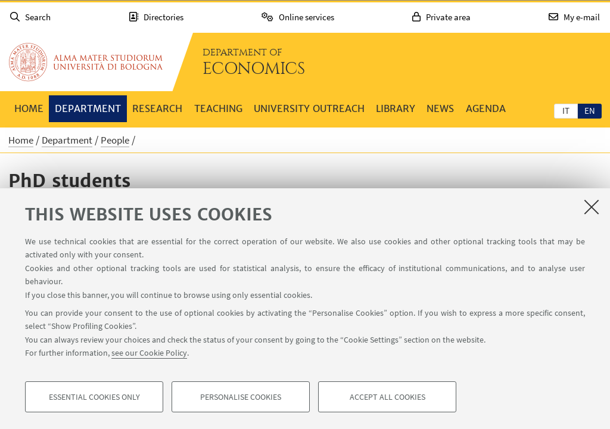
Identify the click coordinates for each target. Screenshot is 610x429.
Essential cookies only (94, 396)
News (440, 108)
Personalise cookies (240, 396)
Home (28, 108)
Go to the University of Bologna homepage (85, 62)
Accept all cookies (387, 396)
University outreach (309, 108)
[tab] (566, 110)
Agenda (486, 108)
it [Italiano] (565, 110)
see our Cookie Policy (149, 352)
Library (395, 108)
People (115, 140)
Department (88, 108)
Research (157, 108)
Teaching (218, 108)
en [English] (589, 110)
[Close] (591, 206)
